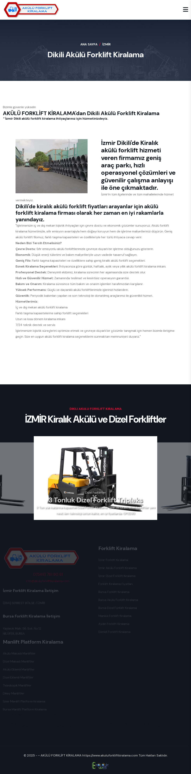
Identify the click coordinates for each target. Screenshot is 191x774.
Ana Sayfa (88, 44)
